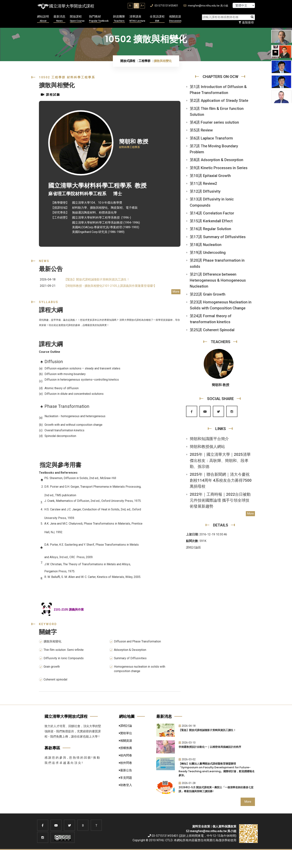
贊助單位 (125, 733)
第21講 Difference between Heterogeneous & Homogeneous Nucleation (218, 280)
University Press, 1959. (59, 518)
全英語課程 (157, 19)
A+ (142, 5)
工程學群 (144, 61)
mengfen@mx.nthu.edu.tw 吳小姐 (206, 5)
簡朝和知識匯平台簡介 (209, 439)
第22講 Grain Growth (207, 294)
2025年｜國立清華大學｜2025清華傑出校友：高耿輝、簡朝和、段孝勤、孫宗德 (220, 460)
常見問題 (125, 778)
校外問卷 (125, 763)
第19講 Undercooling (208, 252)
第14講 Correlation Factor (212, 213)
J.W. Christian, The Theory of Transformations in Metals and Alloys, (87, 564)
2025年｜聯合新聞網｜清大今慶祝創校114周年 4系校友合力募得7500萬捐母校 (221, 480)
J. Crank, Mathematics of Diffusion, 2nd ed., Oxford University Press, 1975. (93, 501)
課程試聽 (50, 94)
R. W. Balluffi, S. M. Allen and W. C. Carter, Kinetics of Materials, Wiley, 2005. (92, 577)
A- (130, 5)
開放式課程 (127, 61)
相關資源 (175, 19)
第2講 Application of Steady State (219, 100)
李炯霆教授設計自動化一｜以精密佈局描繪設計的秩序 (210, 747)
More (175, 291)
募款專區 (52, 748)
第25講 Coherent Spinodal (212, 330)
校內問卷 (125, 755)
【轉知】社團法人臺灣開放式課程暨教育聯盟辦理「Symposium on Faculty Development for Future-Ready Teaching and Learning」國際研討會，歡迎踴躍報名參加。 (217, 769)
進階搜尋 (246, 22)
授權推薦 (125, 748)
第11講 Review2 (203, 183)
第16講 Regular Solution (210, 229)
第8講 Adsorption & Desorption (216, 160)
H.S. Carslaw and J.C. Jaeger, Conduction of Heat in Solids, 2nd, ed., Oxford (93, 509)
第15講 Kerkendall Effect (211, 221)
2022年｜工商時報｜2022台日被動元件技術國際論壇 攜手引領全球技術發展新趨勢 (220, 500)
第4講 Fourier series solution (214, 122)
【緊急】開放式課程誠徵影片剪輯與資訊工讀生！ (97, 279)
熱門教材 (99, 19)
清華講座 (137, 19)
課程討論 (125, 725)
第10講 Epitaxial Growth (210, 175)
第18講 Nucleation (205, 244)
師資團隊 (119, 19)
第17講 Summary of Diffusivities (218, 237)
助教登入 (125, 785)
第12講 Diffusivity (205, 191)
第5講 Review (201, 130)
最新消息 (59, 19)
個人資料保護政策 (224, 826)
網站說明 (43, 19)
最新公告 (125, 770)
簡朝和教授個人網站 (207, 446)
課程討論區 (193, 547)
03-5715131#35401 (164, 5)
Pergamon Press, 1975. (59, 571)
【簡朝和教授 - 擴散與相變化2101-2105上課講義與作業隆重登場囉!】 (110, 286)
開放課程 (77, 19)
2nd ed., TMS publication (60, 495)
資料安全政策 (201, 826)
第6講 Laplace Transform (211, 138)
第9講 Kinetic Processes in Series (218, 168)
